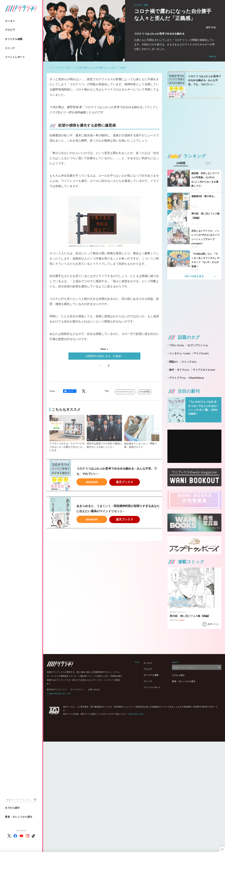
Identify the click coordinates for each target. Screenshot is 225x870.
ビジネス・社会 (63, 68)
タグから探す (12, 807)
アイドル (201, 353)
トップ (50, 68)
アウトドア (177, 377)
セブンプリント (198, 345)
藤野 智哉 (211, 27)
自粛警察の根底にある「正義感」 (104, 356)
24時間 (180, 163)
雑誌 (173, 361)
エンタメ (10, 20)
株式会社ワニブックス (57, 689)
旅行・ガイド (179, 369)
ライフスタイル (204, 369)
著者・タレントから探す (19, 816)
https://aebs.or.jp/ (135, 714)
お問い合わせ (94, 689)
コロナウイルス (125, 391)
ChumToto (196, 377)
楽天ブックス (124, 482)
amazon (92, 482)
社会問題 (145, 391)
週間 (208, 163)
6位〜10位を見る (194, 276)
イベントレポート (15, 57)
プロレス (176, 345)
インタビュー (179, 353)
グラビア (10, 29)
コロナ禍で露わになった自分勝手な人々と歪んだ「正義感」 (100, 68)
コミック (10, 48)
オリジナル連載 (13, 39)
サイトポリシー (77, 689)
